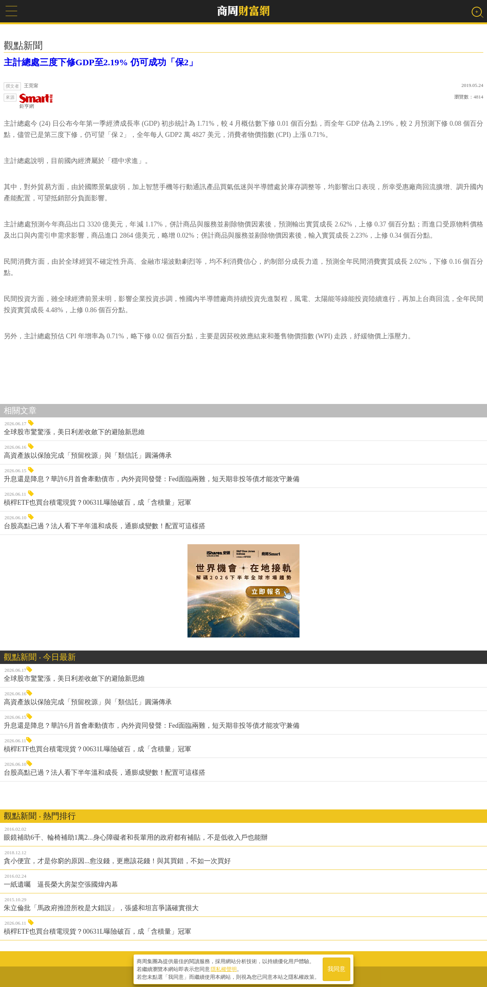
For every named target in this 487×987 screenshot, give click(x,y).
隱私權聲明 (224, 969)
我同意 (336, 969)
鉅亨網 (36, 101)
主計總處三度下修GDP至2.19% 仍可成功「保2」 (101, 62)
